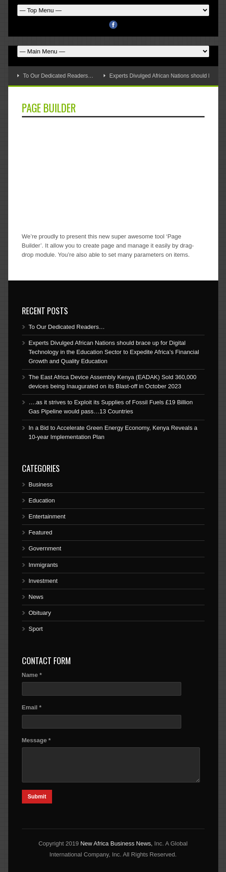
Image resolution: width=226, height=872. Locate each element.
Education (42, 500)
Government (45, 548)
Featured (41, 532)
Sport (36, 628)
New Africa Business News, (116, 843)
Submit (37, 796)
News (36, 596)
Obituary (40, 612)
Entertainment (47, 516)
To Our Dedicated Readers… (58, 76)
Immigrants (43, 564)
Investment (43, 580)
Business (41, 484)
